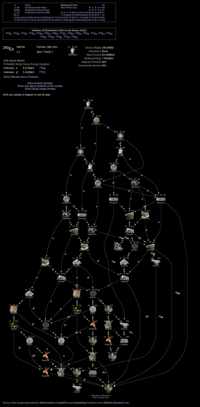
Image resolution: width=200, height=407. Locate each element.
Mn (72, 12)
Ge (92, 12)
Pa (26, 20)
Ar (103, 10)
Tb (45, 17)
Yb (59, 17)
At (101, 17)
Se (98, 12)
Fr (15, 20)
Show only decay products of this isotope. (40, 86)
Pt (81, 17)
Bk (45, 20)
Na (15, 10)
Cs (15, 17)
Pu (35, 20)
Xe (103, 15)
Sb (95, 15)
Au (84, 17)
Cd (87, 15)
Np (32, 20)
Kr (103, 12)
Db (67, 20)
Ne (103, 7)
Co (78, 12)
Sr (18, 15)
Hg (87, 17)
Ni (81, 12)
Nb (67, 15)
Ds (81, 20)
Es (50, 20)
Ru (76, 15)
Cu (84, 12)
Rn (103, 17)
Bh (73, 20)
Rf (64, 20)
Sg (70, 20)
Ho (50, 17)
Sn (92, 15)
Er (53, 17)
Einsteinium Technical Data (37, 12)
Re (73, 17)
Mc (95, 20)
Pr (26, 17)
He (103, 5)
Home (28, 5)
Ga (89, 12)
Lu (62, 17)
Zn (87, 12)
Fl (92, 20)
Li (15, 7)
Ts (101, 20)
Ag (84, 15)
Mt (78, 20)
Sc (62, 12)
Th (23, 20)
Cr (70, 12)
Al (90, 10)
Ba (18, 17)
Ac (21, 20)
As (95, 12)
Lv (98, 20)
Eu (38, 17)
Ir (78, 17)
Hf (64, 17)
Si (93, 10)
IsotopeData (79, 402)
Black (63, 7)
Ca (18, 12)
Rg (84, 20)
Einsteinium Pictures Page (37, 10)
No (59, 20)
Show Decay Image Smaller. (40, 88)
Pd (81, 15)
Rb (15, 15)
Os (76, 17)
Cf (47, 20)
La (21, 17)
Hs (76, 20)
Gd (42, 17)
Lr (62, 20)
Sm (35, 17)
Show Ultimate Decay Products (21, 77)
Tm (56, 17)
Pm (32, 17)
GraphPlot (62, 402)
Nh (90, 20)
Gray (74, 7)
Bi (96, 17)
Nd (29, 17)
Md (56, 20)
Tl (90, 17)
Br (101, 12)
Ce (23, 17)
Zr (65, 15)
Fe (76, 12)
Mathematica (47, 402)
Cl (101, 10)
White (69, 7)
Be (18, 7)
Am (38, 20)
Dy (47, 17)
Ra (18, 20)
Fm (53, 20)
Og (103, 20)
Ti (64, 12)
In (90, 15)
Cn (87, 20)
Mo (69, 15)
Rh (78, 15)
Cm (42, 20)
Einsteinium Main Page (35, 7)
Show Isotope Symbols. (40, 83)
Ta (67, 17)
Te (98, 15)
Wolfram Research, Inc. (117, 402)
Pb (92, 17)
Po (98, 17)
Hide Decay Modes (14, 60)
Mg (18, 10)
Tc (73, 15)
